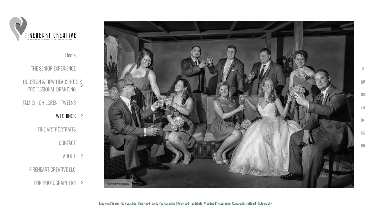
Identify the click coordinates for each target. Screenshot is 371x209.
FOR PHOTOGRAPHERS (55, 182)
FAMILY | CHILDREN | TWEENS (49, 102)
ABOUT (69, 156)
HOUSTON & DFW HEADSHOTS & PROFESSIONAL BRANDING (53, 85)
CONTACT (67, 142)
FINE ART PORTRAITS (57, 129)
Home (70, 55)
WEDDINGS (66, 116)
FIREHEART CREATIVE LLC (52, 169)
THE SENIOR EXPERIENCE (53, 68)
